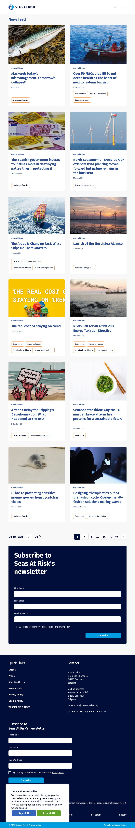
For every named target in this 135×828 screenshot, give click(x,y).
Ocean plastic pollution (44, 268)
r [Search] (115, 7)
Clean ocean (17, 262)
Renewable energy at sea (84, 185)
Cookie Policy (15, 701)
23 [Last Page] (116, 537)
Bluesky (122, 814)
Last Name (19, 601)
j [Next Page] (123, 537)
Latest (12, 669)
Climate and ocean (34, 262)
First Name (19, 588)
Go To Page (15, 536)
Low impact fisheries (21, 100)
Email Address (21, 613)
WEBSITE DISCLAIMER (19, 707)
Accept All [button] (49, 813)
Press (11, 676)
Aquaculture (79, 435)
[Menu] (124, 7)
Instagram (95, 814)
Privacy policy (35, 825)
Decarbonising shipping (22, 268)
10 (104, 537)
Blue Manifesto (80, 94)
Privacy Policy (15, 694)
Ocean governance (82, 100)
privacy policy (63, 627)
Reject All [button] (24, 813)
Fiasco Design (120, 825)
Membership (15, 688)
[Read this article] (36, 44)
